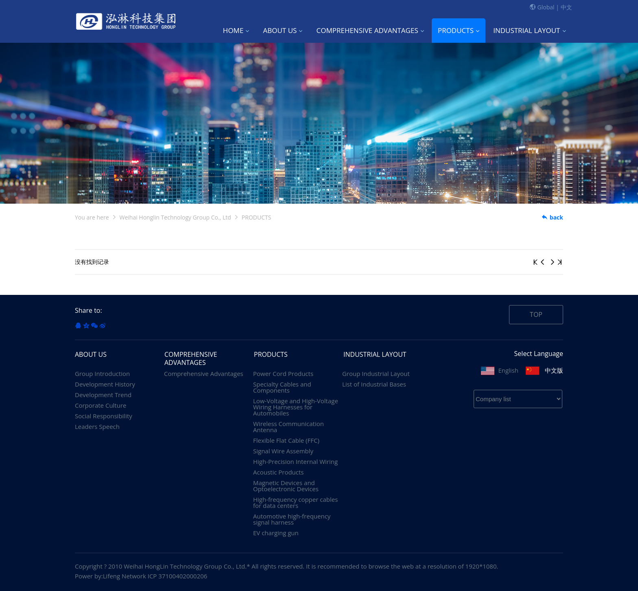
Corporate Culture (100, 405)
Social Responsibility (103, 416)
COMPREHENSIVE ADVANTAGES (370, 30)
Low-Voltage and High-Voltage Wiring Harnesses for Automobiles (295, 407)
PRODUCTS (458, 30)
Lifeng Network (124, 576)
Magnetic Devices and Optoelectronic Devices (286, 486)
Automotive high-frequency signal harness (291, 519)
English (508, 370)
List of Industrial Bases (374, 384)
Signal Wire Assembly (283, 451)
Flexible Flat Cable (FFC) (286, 440)
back (552, 217)
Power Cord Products (283, 374)
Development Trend (103, 395)
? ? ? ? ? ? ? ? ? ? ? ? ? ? (518, 399)
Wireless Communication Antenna (288, 427)
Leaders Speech (97, 427)
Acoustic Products (278, 472)
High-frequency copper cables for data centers (295, 503)
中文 (566, 7)
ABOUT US (283, 30)
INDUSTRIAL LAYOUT (529, 30)
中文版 (554, 370)
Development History (105, 384)
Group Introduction (102, 374)
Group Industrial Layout (376, 374)
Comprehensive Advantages (203, 374)
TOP (536, 314)
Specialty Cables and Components (282, 387)
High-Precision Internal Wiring (295, 462)
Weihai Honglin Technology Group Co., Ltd (175, 217)
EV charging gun (276, 533)
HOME (236, 30)
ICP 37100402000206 (178, 576)
